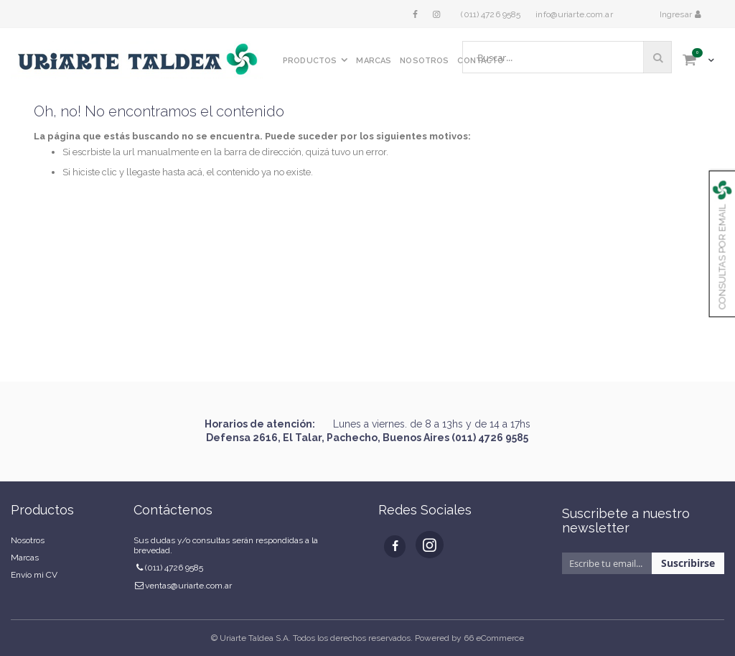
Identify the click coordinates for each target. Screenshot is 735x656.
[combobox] (567, 57)
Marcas (25, 558)
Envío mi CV (34, 575)
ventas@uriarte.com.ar (188, 586)
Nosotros (28, 540)
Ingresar (677, 14)
